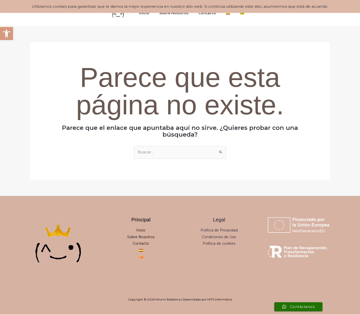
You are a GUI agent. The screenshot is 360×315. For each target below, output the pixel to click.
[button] (6, 33)
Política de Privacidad (219, 230)
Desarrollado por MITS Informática (207, 300)
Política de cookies (219, 244)
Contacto (207, 13)
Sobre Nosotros (177, 13)
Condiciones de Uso (219, 237)
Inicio (150, 13)
